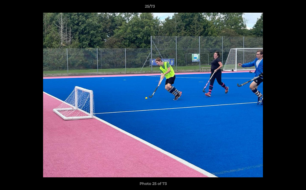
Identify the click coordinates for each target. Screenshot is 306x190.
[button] (284, 7)
